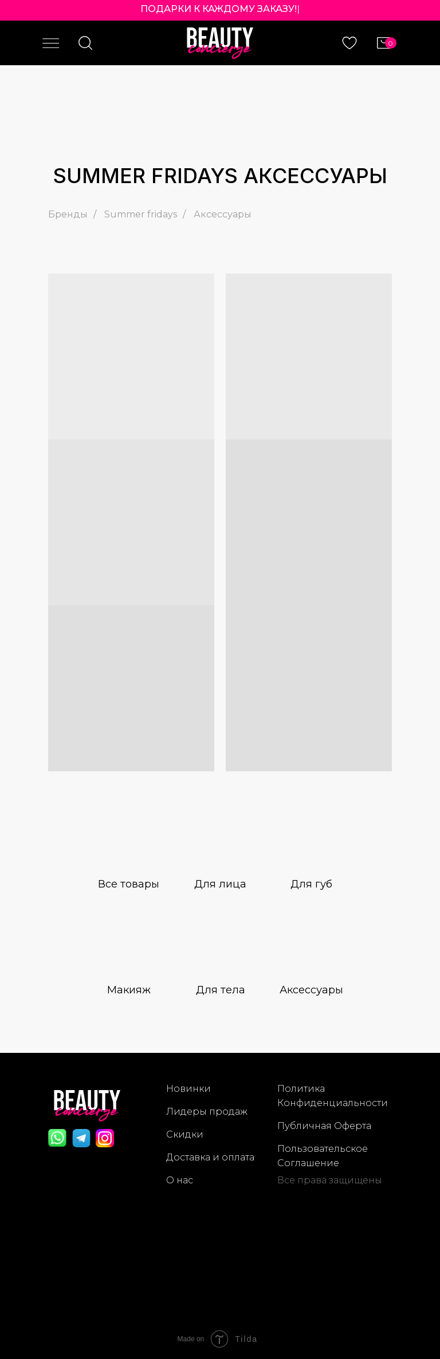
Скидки (184, 1134)
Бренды (68, 214)
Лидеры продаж (206, 1111)
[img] (128, 843)
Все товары (128, 884)
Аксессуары (223, 214)
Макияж (129, 990)
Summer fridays (140, 214)
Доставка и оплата (210, 1157)
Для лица (220, 884)
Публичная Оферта (324, 1125)
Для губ (311, 884)
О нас (179, 1180)
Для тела (220, 990)
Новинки (188, 1088)
